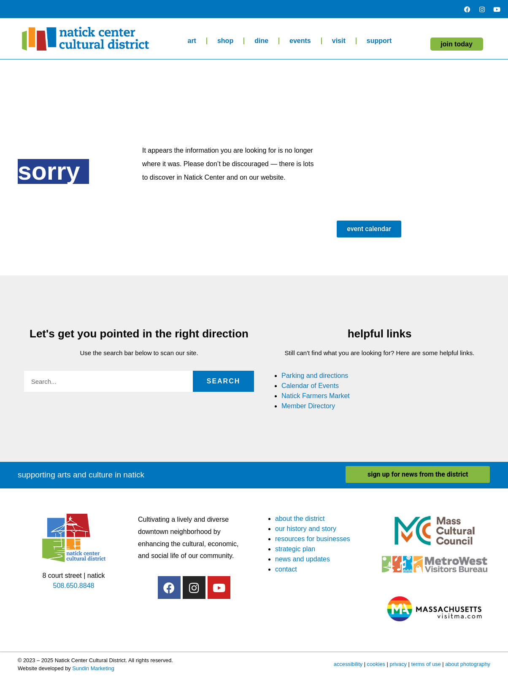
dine (261, 40)
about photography (467, 664)
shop (225, 40)
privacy (398, 664)
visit (339, 40)
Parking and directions (314, 375)
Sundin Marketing (93, 668)
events (300, 40)
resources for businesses (312, 538)
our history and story (305, 528)
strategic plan (295, 549)
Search (223, 381)
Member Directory (308, 406)
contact (286, 569)
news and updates (302, 559)
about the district (299, 518)
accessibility (348, 664)
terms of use (425, 664)
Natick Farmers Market (315, 395)
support (379, 40)
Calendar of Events (310, 385)
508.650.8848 (74, 585)
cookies (376, 664)
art (191, 40)
